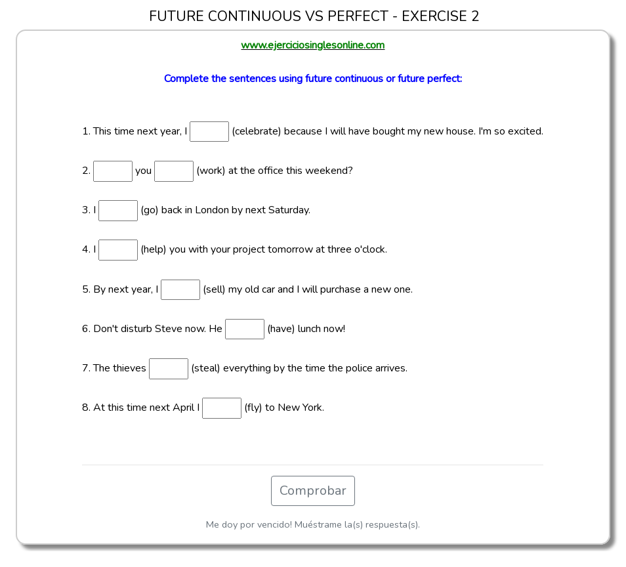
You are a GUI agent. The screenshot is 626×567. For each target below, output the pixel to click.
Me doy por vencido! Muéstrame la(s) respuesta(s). (313, 524)
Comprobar (313, 490)
